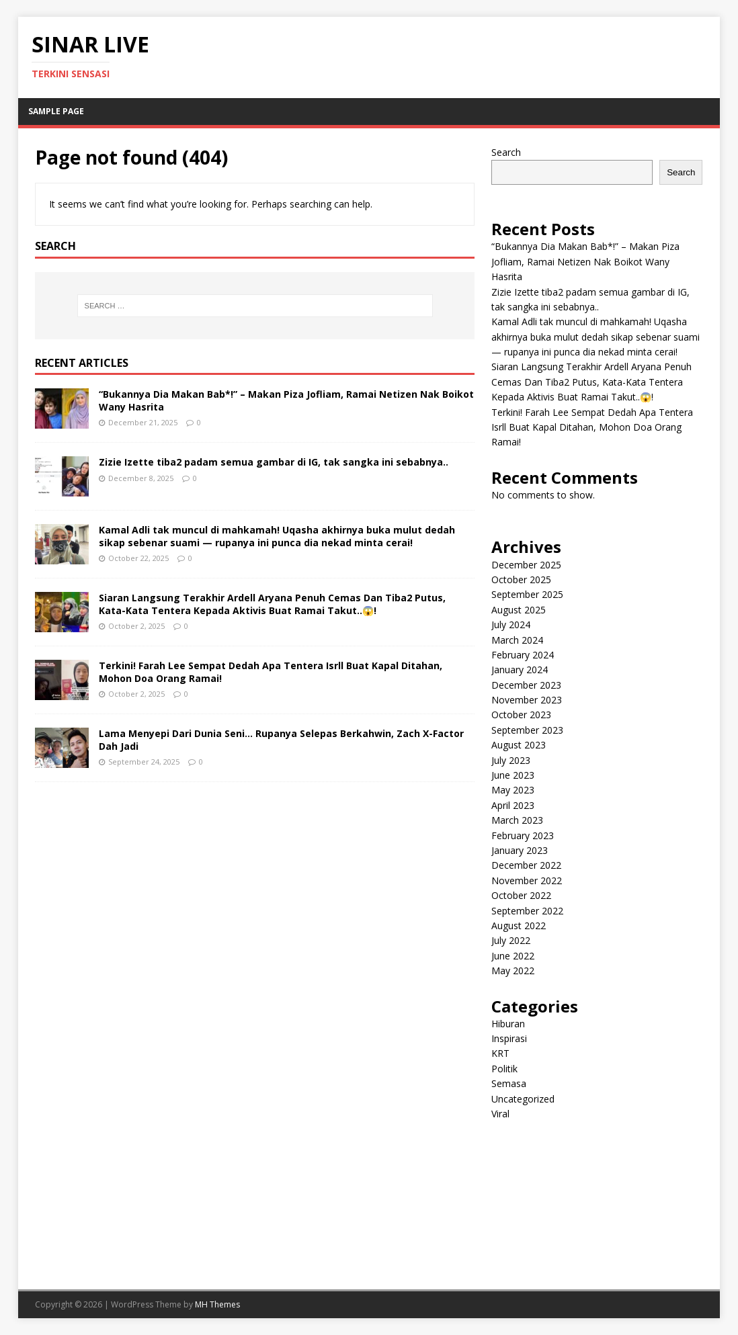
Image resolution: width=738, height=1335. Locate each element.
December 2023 (526, 685)
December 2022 (526, 865)
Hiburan (508, 1023)
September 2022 (527, 910)
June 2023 (512, 775)
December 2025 (526, 564)
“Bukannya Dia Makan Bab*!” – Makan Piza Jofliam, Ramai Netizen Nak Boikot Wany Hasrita (286, 400)
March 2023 (517, 820)
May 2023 (512, 789)
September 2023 (527, 730)
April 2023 (512, 805)
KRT (500, 1053)
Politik (504, 1068)
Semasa (508, 1083)
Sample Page (56, 111)
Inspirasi (509, 1038)
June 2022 (512, 955)
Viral (500, 1113)
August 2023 (518, 744)
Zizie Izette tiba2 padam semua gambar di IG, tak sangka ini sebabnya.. (273, 462)
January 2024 (519, 669)
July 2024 (510, 624)
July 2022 (510, 940)
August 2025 (518, 609)
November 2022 (526, 880)
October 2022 (521, 895)
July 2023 (510, 760)
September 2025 (527, 594)
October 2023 (521, 714)
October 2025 (521, 579)
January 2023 (519, 850)
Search (506, 152)
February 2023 (522, 835)
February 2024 (522, 654)
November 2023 (526, 699)
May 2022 (512, 970)
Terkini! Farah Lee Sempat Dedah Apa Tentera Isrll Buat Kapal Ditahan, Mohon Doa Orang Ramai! (270, 671)
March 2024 (517, 640)
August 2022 (518, 925)
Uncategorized (523, 1098)
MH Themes (217, 1304)
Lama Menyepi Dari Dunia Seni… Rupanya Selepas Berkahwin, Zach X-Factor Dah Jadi (281, 739)
